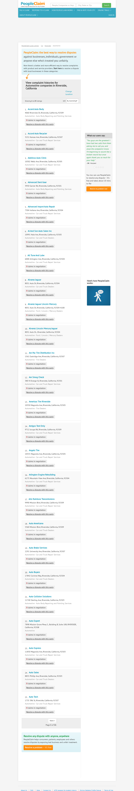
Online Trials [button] (103, 10)
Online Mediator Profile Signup (90, 785)
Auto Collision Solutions (40, 591)
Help (38, 785)
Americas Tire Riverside (39, 396)
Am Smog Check (36, 372)
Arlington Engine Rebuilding (42, 469)
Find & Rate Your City (86, 10)
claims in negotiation (36, 115)
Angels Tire (34, 445)
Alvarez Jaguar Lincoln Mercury (42, 299)
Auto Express (35, 643)
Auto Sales (34, 667)
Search (106, 5)
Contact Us (47, 785)
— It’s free (38, 742)
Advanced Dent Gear (37, 177)
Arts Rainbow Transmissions (42, 494)
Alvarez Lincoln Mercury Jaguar (43, 323)
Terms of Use (108, 785)
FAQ (31, 785)
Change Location (75, 84)
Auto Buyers (34, 567)
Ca (42, 46)
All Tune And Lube (36, 250)
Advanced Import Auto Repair (41, 201)
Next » (52, 715)
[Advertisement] (67, 31)
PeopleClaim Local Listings (30, 46)
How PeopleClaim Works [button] (62, 10)
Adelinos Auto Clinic (37, 152)
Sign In (111, 15)
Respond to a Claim (40, 10)
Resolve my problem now (98, 189)
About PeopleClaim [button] (28, 15)
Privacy (61, 788)
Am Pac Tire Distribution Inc (41, 347)
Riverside (48, 46)
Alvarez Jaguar (34, 274)
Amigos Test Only (37, 421)
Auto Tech (33, 691)
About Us (24, 785)
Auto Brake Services (38, 542)
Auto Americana (36, 518)
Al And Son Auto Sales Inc (40, 226)
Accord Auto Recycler (37, 128)
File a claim (24, 10)
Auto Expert (34, 615)
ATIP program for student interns (65, 785)
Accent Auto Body (36, 104)
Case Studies (71, 788)
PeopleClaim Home (34, 5)
